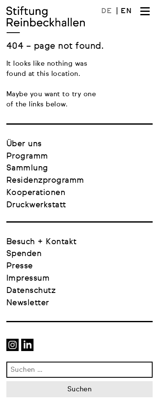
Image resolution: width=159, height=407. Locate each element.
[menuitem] (109, 11)
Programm (27, 156)
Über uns (24, 144)
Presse (19, 266)
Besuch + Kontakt (41, 242)
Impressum (28, 278)
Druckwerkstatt (36, 205)
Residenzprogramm (45, 180)
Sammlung (27, 168)
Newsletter (27, 303)
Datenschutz (31, 291)
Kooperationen (35, 193)
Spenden (24, 254)
